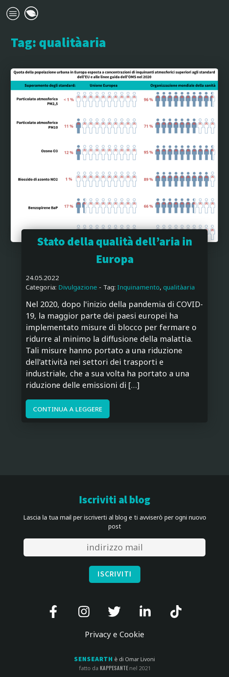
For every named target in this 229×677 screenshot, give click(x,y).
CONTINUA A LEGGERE (67, 409)
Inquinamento (138, 287)
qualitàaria (179, 287)
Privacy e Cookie (114, 634)
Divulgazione (77, 287)
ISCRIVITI (115, 574)
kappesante (114, 668)
